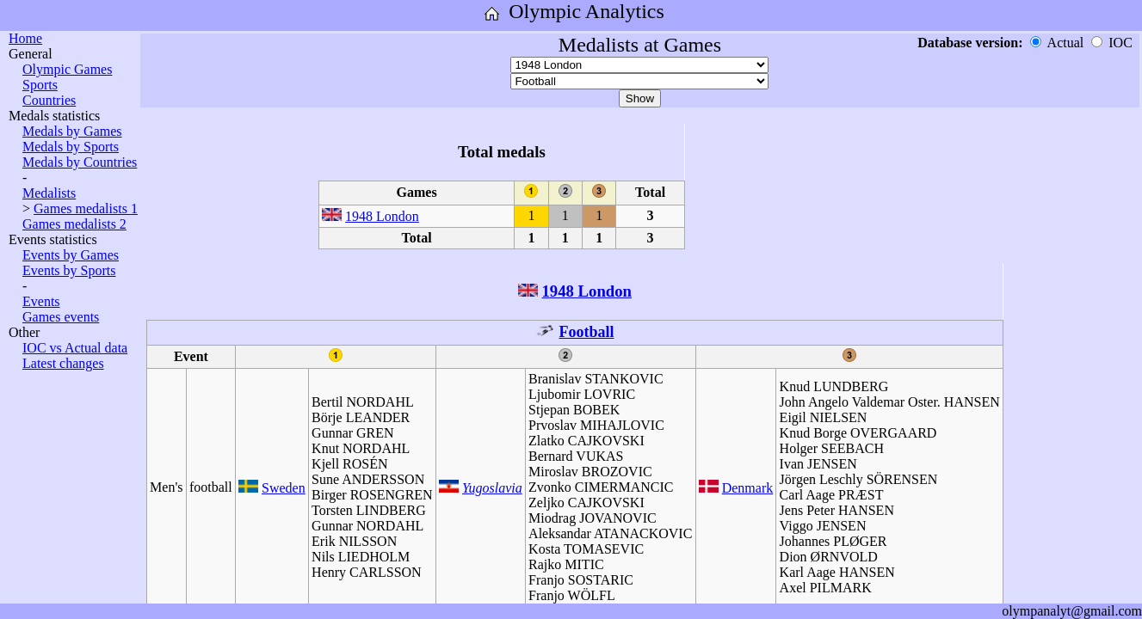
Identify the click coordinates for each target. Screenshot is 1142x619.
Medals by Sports (70, 146)
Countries (49, 100)
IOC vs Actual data (74, 347)
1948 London (382, 216)
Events (41, 301)
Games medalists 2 (74, 224)
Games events (60, 317)
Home (25, 38)
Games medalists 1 (86, 208)
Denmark (748, 488)
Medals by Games (72, 131)
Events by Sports (68, 270)
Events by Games (70, 255)
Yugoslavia (492, 488)
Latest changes (63, 363)
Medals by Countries (79, 162)
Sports (40, 84)
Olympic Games (67, 69)
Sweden (284, 488)
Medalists (49, 193)
